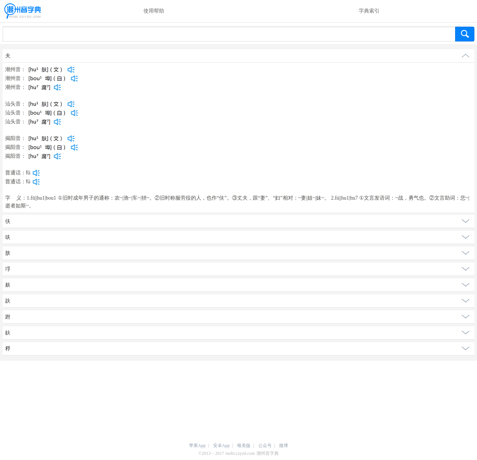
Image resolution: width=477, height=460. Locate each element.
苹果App (197, 445)
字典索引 (369, 11)
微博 (283, 445)
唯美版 (244, 445)
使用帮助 (153, 11)
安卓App (221, 445)
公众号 (265, 445)
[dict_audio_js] (71, 69)
